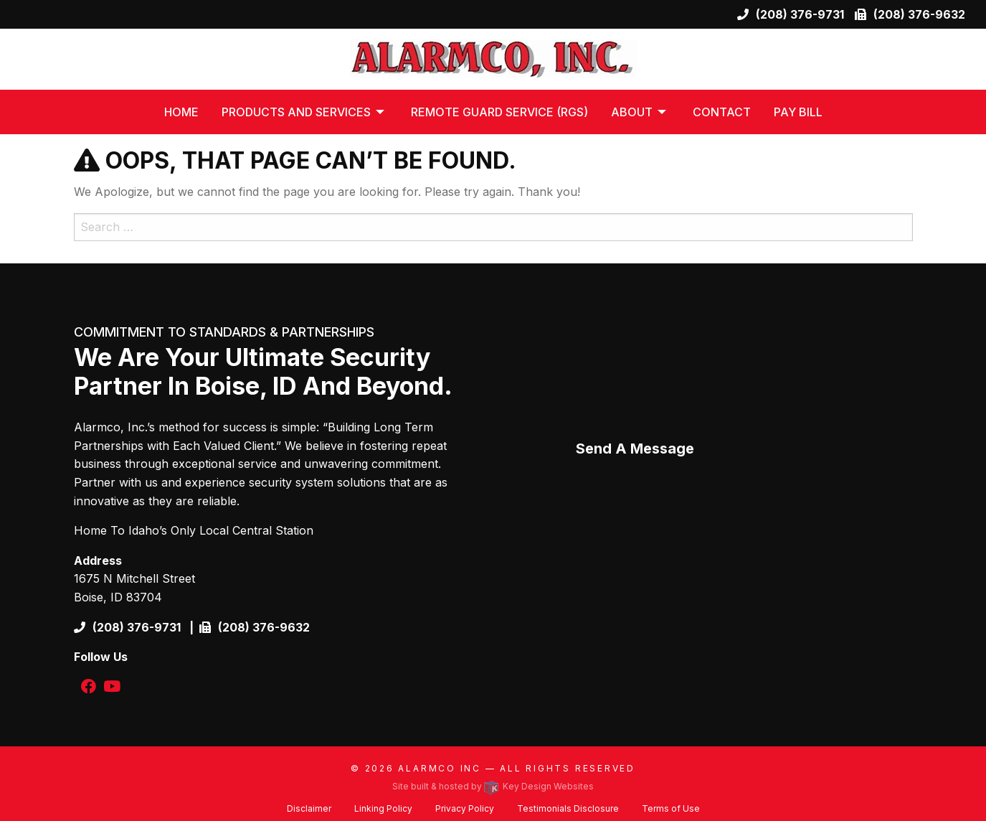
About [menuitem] (632, 112)
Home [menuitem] (181, 112)
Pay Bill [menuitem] (798, 112)
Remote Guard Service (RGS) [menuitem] (499, 112)
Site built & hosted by (493, 786)
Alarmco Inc (439, 768)
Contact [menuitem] (722, 112)
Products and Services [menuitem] (296, 112)
